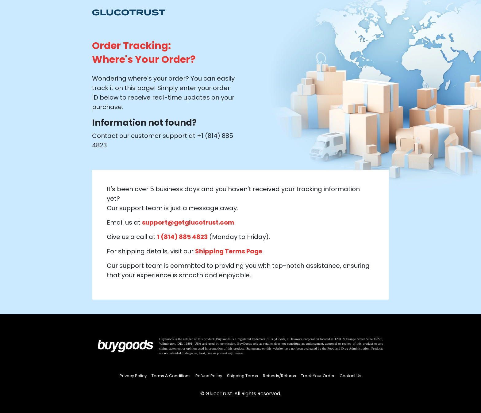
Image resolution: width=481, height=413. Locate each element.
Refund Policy (208, 376)
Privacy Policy (133, 376)
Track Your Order (318, 376)
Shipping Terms (242, 376)
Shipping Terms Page (228, 251)
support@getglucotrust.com (188, 222)
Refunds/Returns (279, 376)
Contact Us (350, 376)
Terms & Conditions (171, 376)
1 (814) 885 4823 (182, 237)
